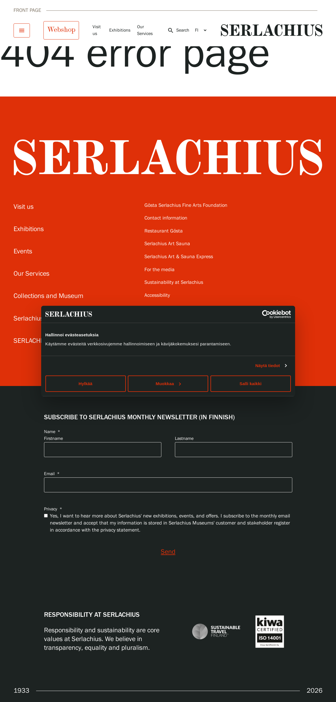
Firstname (53, 438)
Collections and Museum (49, 296)
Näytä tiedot (267, 365)
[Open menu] (22, 30)
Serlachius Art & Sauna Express (178, 257)
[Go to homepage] (271, 30)
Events (23, 251)
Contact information (165, 218)
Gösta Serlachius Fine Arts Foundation (185, 206)
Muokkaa (168, 383)
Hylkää (86, 383)
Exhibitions (119, 30)
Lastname (184, 438)
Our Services (31, 274)
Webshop (61, 29)
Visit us (24, 207)
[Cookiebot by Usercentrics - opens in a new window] (266, 314)
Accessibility (157, 296)
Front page (27, 10)
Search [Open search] (178, 30)
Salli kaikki (251, 383)
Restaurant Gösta (163, 231)
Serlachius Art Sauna (167, 244)
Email (52, 474)
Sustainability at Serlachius (173, 283)
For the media (159, 270)
